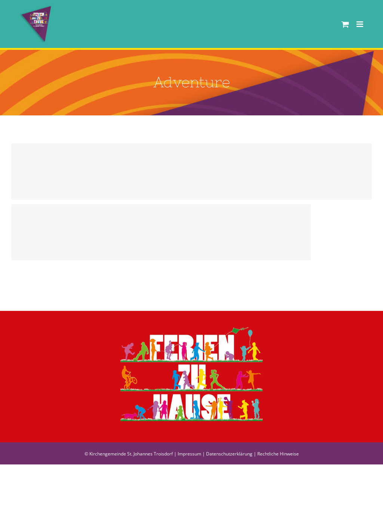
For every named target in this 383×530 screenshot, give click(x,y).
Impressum (189, 454)
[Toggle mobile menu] (360, 24)
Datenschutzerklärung (229, 454)
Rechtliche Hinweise (278, 454)
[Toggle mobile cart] (345, 24)
